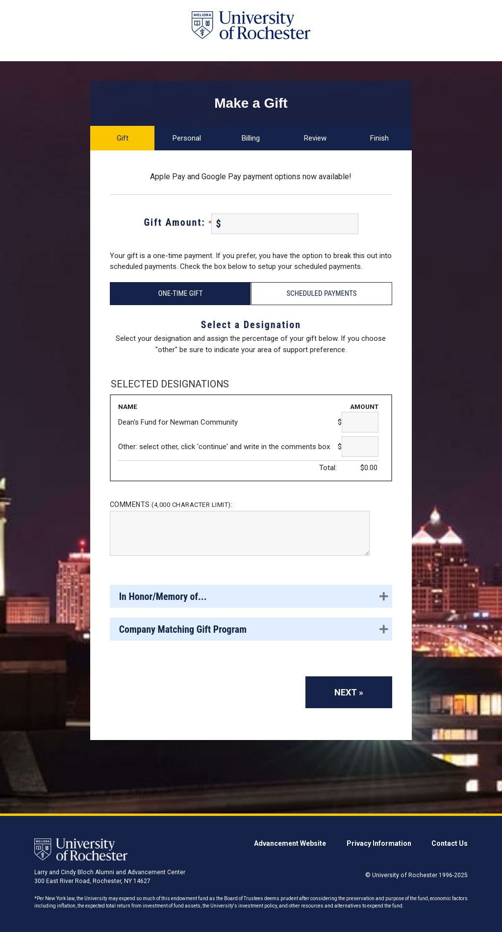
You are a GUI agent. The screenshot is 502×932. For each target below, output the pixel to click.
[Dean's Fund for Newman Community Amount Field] (360, 422)
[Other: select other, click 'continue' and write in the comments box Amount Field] (360, 446)
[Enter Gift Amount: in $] (284, 224)
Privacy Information (379, 843)
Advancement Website (290, 843)
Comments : (171, 504)
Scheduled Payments (321, 293)
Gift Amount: (177, 222)
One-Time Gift (180, 293)
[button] (251, 596)
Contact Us (449, 843)
